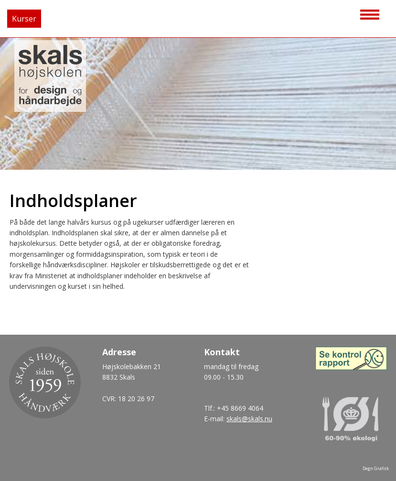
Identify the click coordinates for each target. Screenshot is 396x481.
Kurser (24, 18)
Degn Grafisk (376, 468)
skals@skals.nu (249, 418)
